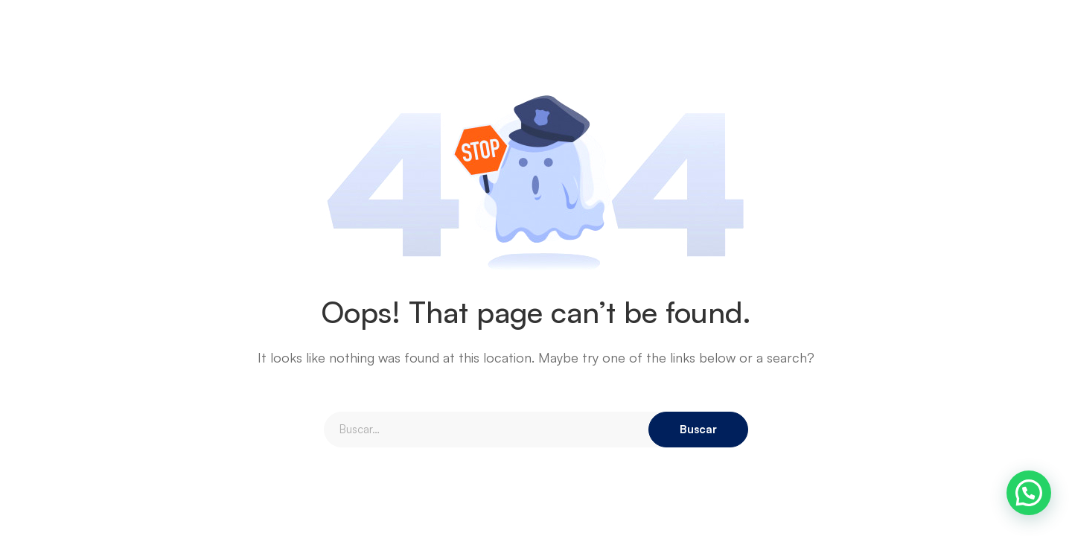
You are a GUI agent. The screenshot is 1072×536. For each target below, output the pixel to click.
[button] (1028, 492)
